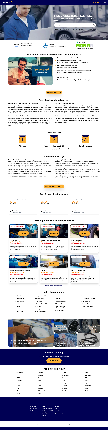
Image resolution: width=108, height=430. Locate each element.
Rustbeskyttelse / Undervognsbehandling (61, 307)
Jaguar (40, 375)
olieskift (35, 171)
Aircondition (19, 296)
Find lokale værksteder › (54, 92)
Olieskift (44, 270)
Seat (64, 390)
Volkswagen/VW (88, 385)
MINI (64, 372)
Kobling (37, 309)
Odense (74, 29)
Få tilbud (97, 2)
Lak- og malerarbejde (40, 311)
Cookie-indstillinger (66, 424)
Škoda (86, 390)
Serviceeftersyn (59, 310)
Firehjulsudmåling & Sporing (42, 303)
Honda (18, 393)
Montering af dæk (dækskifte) (51, 240)
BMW (18, 377)
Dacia (18, 385)
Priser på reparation (59, 413)
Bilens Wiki (57, 412)
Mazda (40, 388)
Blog (56, 408)
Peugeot (65, 383)
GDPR (83, 424)
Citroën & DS (19, 383)
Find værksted (45, 413)
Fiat (17, 388)
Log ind (104, 2)
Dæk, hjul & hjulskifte (41, 296)
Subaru (86, 377)
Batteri (17, 303)
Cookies (78, 424)
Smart (86, 372)
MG (39, 393)
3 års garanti (45, 412)
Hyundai (40, 372)
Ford (17, 390)
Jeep (40, 377)
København (58, 29)
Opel (64, 380)
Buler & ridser (19, 311)
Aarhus (66, 29)
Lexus (40, 385)
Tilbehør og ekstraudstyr (87, 306)
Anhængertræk (19, 301)
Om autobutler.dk (34, 408)
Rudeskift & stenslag (60, 301)
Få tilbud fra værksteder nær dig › (54, 186)
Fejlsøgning (38, 301)
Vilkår (73, 424)
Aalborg (81, 29)
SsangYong (87, 375)
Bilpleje (17, 306)
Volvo (86, 388)
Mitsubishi (65, 375)
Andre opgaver (19, 298)
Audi (17, 375)
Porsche (65, 385)
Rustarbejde (58, 303)
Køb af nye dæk (76, 240)
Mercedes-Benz (42, 390)
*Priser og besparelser (47, 408)
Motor (57, 296)
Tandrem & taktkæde (86, 303)
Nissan (64, 377)
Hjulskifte (13, 240)
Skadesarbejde (59, 313)
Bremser (18, 309)
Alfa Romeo (19, 372)
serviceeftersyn (41, 171)
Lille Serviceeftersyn (78, 270)
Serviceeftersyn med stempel (20, 270)
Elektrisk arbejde (39, 298)
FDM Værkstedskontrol (47, 410)
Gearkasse (38, 306)
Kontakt (31, 412)
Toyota (86, 383)
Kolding (89, 29)
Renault (64, 388)
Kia (39, 380)
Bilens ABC (57, 410)
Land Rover (41, 383)
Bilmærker (44, 415)
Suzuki (86, 380)
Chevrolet (19, 380)
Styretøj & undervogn (87, 296)
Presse (31, 410)
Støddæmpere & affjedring (88, 298)
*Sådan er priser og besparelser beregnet (54, 285)
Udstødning (84, 309)
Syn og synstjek (85, 301)
